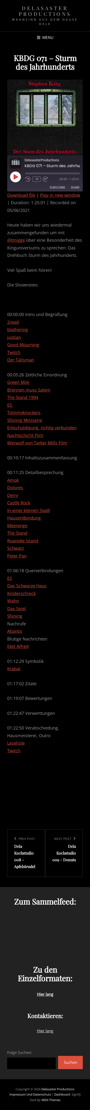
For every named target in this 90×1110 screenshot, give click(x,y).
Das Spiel (16, 608)
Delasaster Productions (45, 11)
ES (10, 405)
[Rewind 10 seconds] (27, 179)
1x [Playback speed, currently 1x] (36, 179)
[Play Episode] (15, 176)
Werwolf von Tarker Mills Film (37, 443)
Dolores (15, 487)
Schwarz (15, 548)
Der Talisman (20, 360)
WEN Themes (51, 1100)
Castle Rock (18, 503)
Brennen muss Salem (28, 390)
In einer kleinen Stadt (28, 510)
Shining (14, 616)
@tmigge (16, 240)
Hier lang (45, 1031)
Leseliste (16, 743)
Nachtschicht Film (25, 435)
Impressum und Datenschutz (30, 1094)
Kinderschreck (21, 593)
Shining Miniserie (24, 420)
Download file (21, 195)
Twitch (13, 352)
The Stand (17, 533)
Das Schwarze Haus (27, 586)
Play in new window (60, 195)
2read (13, 322)
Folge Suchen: (19, 1052)
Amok (13, 480)
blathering (17, 329)
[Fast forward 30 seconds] (46, 179)
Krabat (13, 669)
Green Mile (18, 382)
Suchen (70, 1062)
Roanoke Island (22, 541)
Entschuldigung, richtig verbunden (42, 428)
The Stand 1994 (22, 397)
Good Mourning (23, 345)
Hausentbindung (24, 518)
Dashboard (62, 1094)
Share (75, 187)
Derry (12, 495)
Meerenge (17, 525)
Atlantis (14, 631)
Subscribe (57, 187)
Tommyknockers (24, 412)
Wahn (13, 601)
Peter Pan (17, 556)
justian (14, 337)
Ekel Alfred (18, 646)
